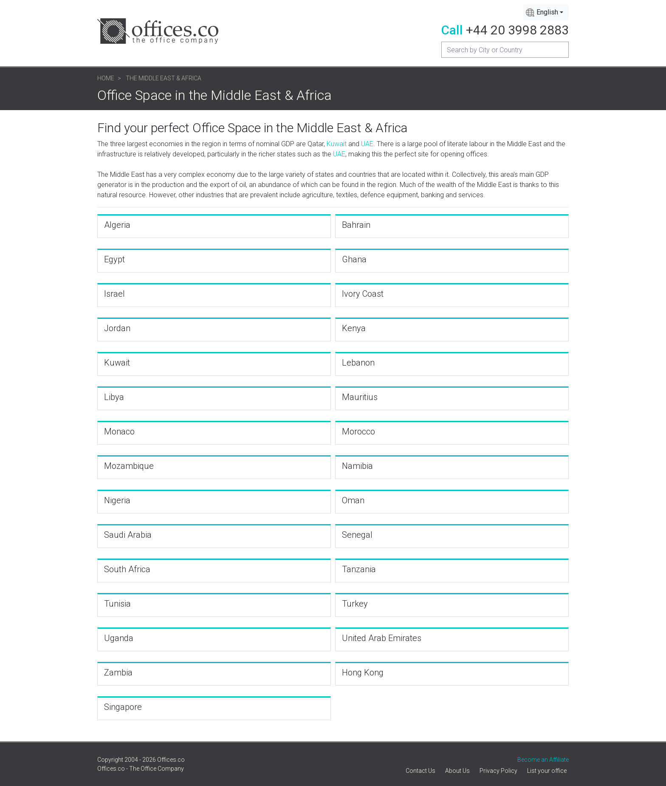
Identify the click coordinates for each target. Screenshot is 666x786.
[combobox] (546, 12)
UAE (367, 144)
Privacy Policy (498, 770)
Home (105, 78)
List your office (547, 770)
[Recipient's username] (505, 50)
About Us (457, 770)
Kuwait (337, 144)
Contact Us (420, 770)
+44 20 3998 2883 (517, 30)
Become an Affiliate (543, 759)
